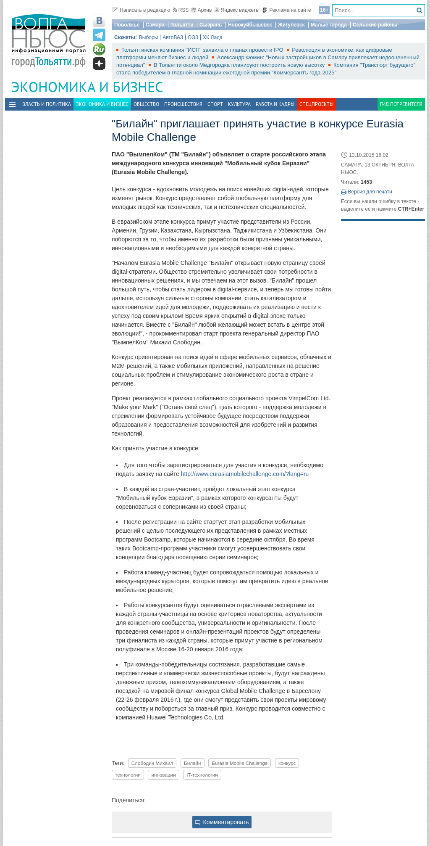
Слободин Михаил (152, 763)
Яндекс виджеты (237, 10)
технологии (128, 774)
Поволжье (126, 25)
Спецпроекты (316, 104)
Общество (146, 104)
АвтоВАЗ (173, 37)
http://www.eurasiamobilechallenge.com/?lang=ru (245, 474)
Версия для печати (370, 192)
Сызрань (210, 25)
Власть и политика (46, 104)
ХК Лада (213, 37)
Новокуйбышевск (250, 25)
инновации (163, 774)
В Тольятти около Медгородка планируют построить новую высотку (240, 65)
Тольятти (182, 25)
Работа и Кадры (275, 104)
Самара (155, 25)
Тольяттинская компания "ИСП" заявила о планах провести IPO (203, 50)
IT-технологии (202, 774)
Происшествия (183, 104)
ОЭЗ (193, 37)
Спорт (215, 104)
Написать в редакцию (141, 10)
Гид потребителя (401, 104)
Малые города (329, 25)
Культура (239, 104)
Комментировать (222, 822)
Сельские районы (375, 25)
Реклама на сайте (286, 10)
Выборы (148, 37)
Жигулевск (291, 25)
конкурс (287, 763)
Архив (201, 10)
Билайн (192, 763)
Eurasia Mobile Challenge (239, 763)
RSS (181, 10)
